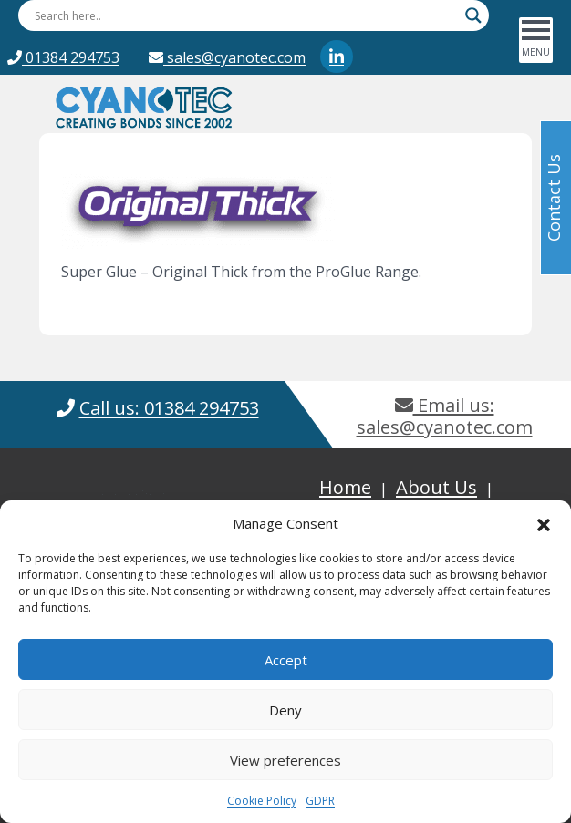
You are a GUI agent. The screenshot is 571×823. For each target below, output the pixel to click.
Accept (286, 660)
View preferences (285, 760)
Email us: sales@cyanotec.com (445, 416)
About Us (436, 487)
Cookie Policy (261, 800)
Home (345, 487)
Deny (285, 710)
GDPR (320, 800)
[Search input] (245, 15)
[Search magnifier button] (473, 15)
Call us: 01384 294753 (169, 408)
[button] (544, 523)
